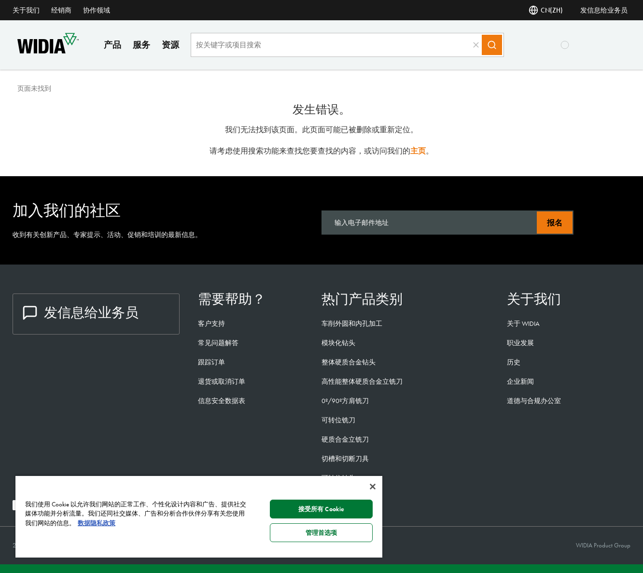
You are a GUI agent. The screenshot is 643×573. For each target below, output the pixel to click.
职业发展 (520, 342)
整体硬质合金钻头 (349, 362)
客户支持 (211, 323)
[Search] (492, 45)
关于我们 (26, 10)
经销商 (61, 10)
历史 (513, 362)
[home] (48, 51)
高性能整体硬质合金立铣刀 (362, 381)
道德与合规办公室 (534, 400)
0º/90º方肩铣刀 (345, 400)
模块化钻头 (338, 342)
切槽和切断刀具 (345, 458)
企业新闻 (520, 381)
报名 (554, 223)
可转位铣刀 (338, 420)
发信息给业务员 (604, 10)
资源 (170, 44)
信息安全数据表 (221, 400)
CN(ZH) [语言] (546, 10)
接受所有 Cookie (321, 509)
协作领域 (96, 10)
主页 (418, 151)
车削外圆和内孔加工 (352, 323)
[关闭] (373, 486)
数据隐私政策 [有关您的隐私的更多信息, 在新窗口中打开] (96, 523)
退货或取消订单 (221, 381)
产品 (112, 44)
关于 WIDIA (523, 323)
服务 (141, 44)
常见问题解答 (218, 342)
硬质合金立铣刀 (345, 439)
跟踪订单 (211, 362)
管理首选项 (321, 533)
